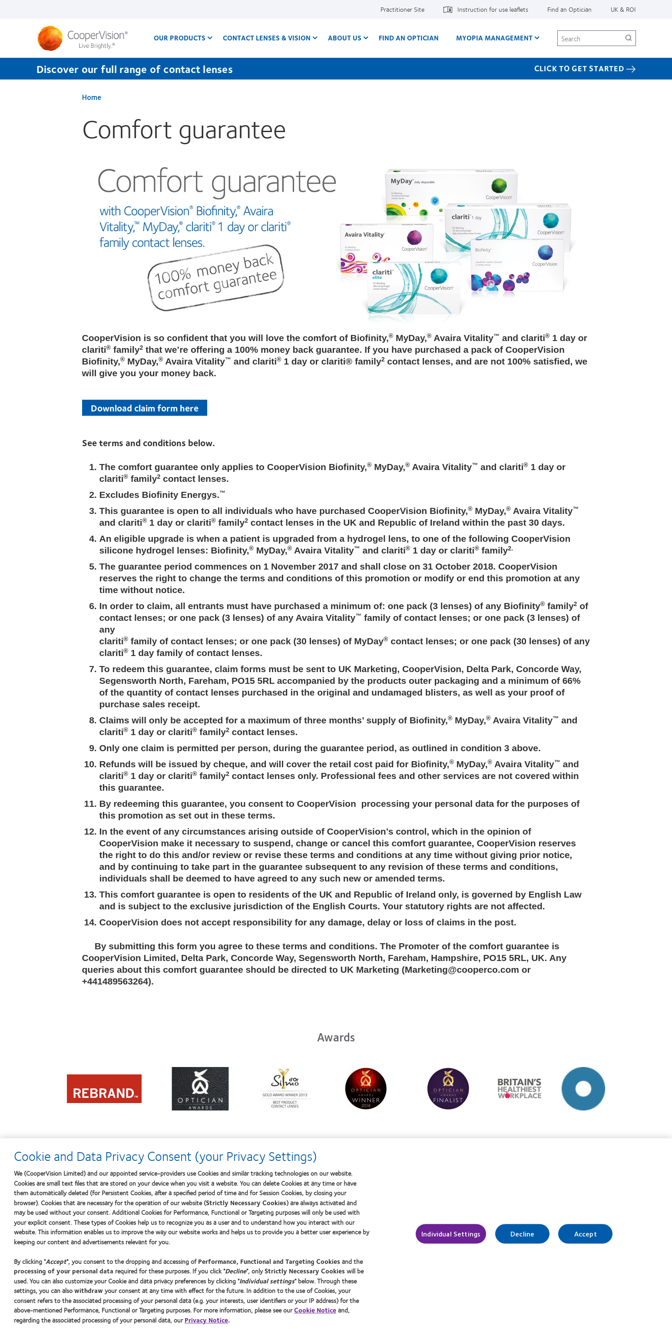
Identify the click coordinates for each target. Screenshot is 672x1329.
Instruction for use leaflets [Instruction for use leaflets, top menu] (492, 9)
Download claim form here (145, 408)
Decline (522, 1238)
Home (91, 97)
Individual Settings (450, 1238)
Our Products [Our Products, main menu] (179, 37)
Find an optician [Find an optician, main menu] (409, 37)
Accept (585, 1238)
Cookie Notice (315, 1315)
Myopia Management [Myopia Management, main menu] (494, 37)
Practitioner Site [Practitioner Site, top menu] (402, 9)
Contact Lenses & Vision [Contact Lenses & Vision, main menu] (267, 37)
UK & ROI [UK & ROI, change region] (623, 9)
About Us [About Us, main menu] (344, 37)
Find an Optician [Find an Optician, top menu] (569, 9)
